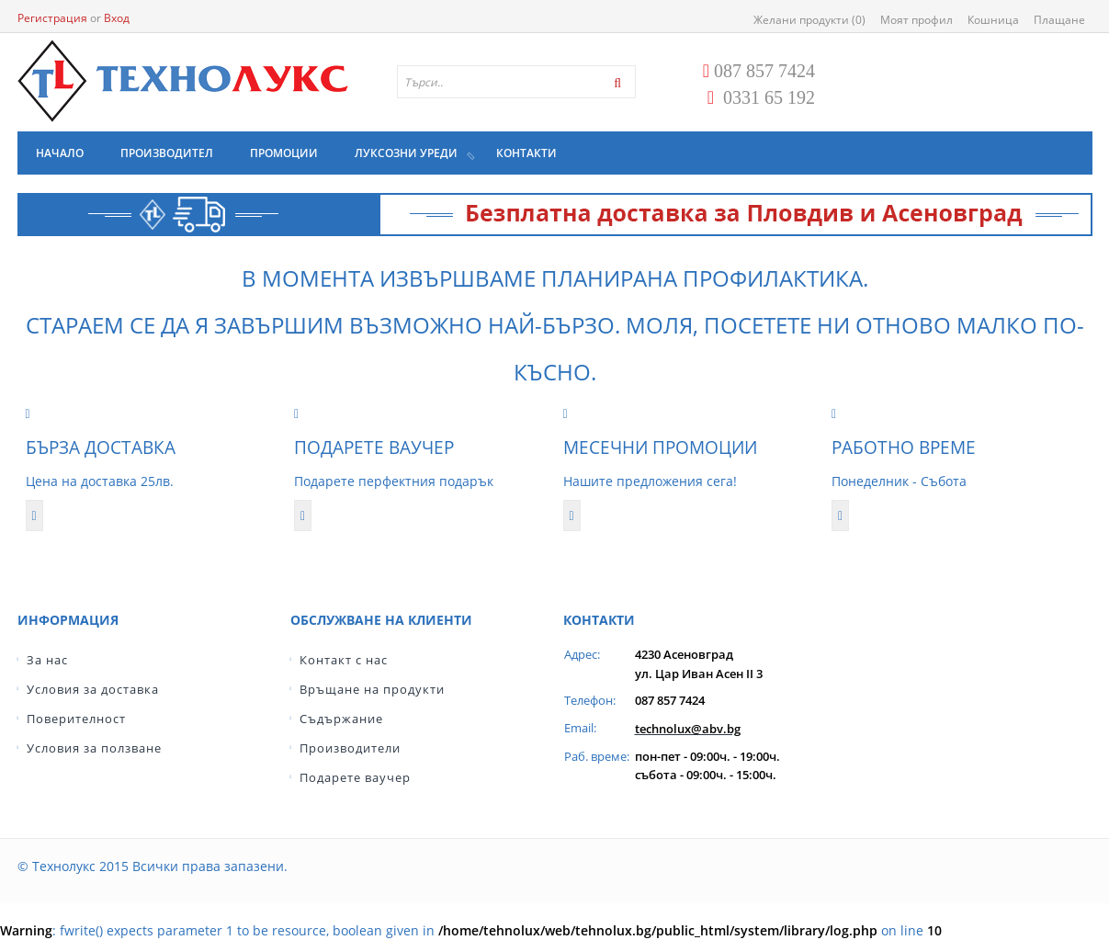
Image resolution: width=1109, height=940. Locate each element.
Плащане (1059, 20)
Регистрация (52, 18)
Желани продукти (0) (809, 20)
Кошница (993, 20)
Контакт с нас (344, 659)
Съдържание (341, 718)
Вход (117, 18)
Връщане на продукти (372, 689)
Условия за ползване (94, 748)
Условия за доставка (93, 689)
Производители (350, 748)
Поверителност (76, 718)
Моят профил (916, 20)
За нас (47, 659)
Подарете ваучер (355, 777)
